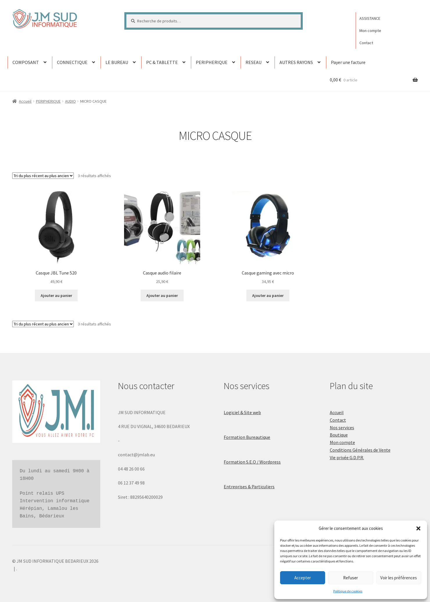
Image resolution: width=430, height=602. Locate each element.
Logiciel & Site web (242, 412)
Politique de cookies (347, 591)
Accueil (25, 101)
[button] (418, 528)
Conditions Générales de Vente (360, 450)
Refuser (350, 577)
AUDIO (70, 101)
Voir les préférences (398, 577)
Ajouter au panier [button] (56, 295)
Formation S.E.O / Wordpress (252, 462)
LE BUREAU (116, 62)
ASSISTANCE (369, 18)
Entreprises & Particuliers (249, 486)
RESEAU (253, 62)
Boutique (339, 435)
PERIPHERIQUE (211, 62)
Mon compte (370, 30)
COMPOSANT (25, 62)
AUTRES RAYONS (296, 62)
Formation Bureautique (247, 437)
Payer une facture (348, 62)
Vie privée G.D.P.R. (347, 457)
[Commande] (43, 175)
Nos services (342, 427)
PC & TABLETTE (162, 62)
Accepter (302, 577)
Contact (366, 42)
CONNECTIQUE (72, 62)
